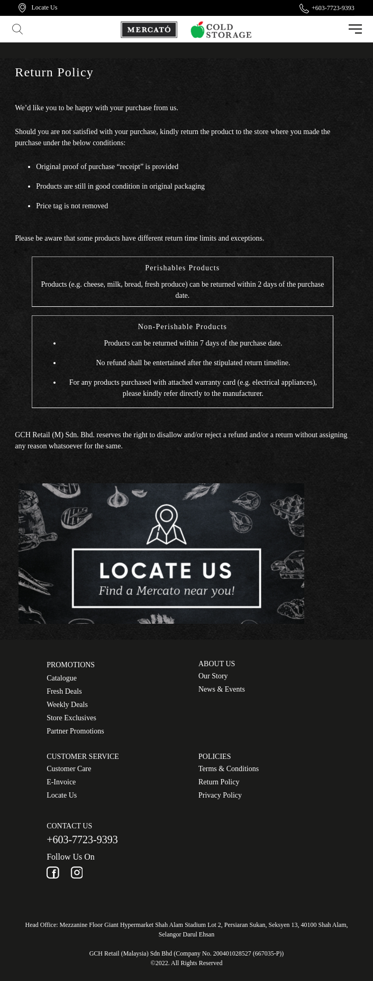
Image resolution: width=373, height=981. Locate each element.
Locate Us (62, 795)
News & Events (221, 689)
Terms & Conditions (228, 769)
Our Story (213, 676)
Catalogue (62, 678)
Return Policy (218, 782)
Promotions (71, 665)
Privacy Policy (220, 795)
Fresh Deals (64, 691)
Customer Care (69, 769)
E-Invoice (61, 782)
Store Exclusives (71, 718)
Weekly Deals (67, 705)
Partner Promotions (75, 731)
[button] (18, 29)
